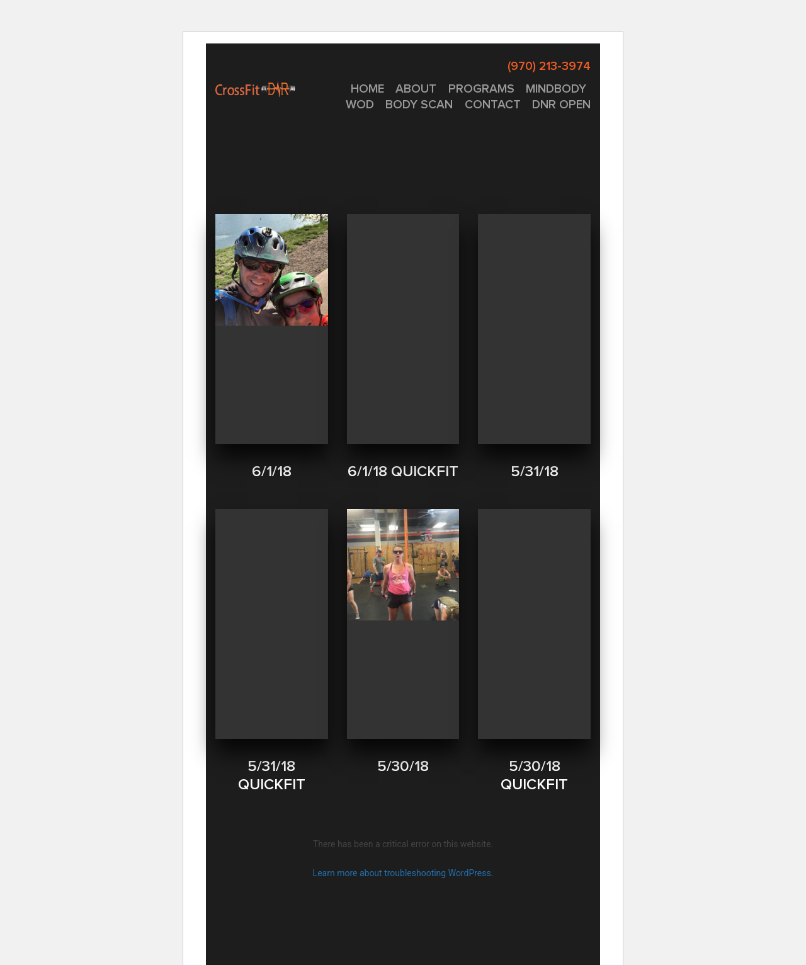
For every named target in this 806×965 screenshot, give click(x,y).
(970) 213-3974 (549, 66)
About (415, 89)
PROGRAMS (481, 89)
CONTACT (493, 105)
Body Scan (419, 105)
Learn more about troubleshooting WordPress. (403, 873)
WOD (360, 105)
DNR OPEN (561, 105)
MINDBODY (556, 89)
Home (367, 89)
